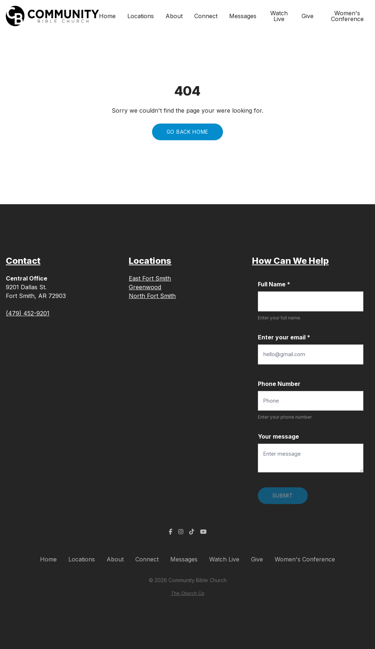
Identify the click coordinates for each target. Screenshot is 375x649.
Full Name (274, 284)
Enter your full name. (279, 318)
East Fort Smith (150, 278)
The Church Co (187, 593)
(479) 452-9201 (27, 313)
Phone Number (279, 383)
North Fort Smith (152, 295)
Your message (278, 436)
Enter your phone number (285, 417)
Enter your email (284, 337)
